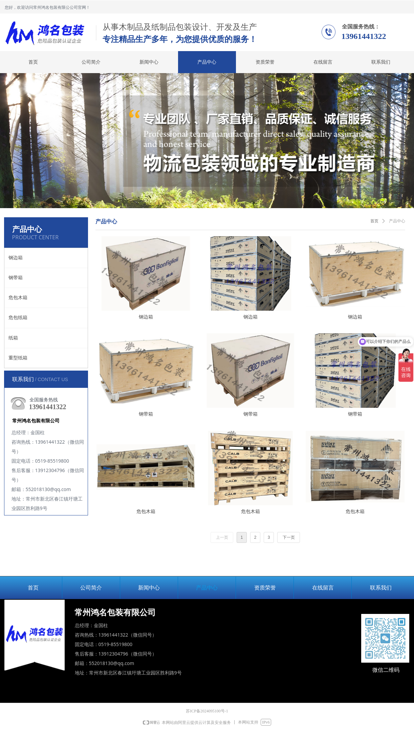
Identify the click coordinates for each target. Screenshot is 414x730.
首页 (374, 221)
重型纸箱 (17, 357)
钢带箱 (15, 277)
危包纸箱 (17, 317)
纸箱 (13, 337)
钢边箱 (15, 257)
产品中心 (397, 221)
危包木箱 (17, 297)
